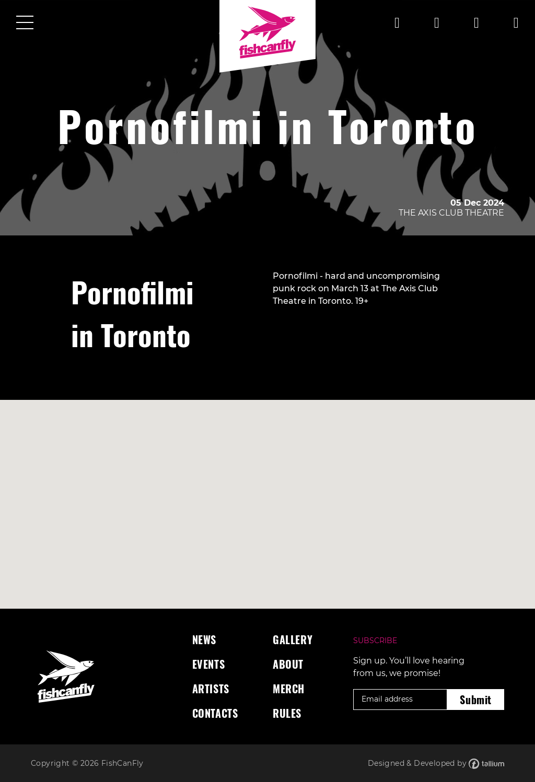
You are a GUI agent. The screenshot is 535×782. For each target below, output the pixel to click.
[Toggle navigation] (24, 23)
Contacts (215, 713)
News (204, 639)
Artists (210, 688)
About (288, 664)
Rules (287, 713)
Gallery (292, 639)
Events (208, 664)
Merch (289, 688)
